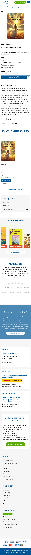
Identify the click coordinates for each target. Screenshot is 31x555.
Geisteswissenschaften (8, 209)
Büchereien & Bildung (9, 519)
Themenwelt (7, 471)
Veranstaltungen (8, 522)
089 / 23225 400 (8, 358)
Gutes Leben (7, 492)
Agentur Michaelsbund (10, 524)
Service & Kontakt (7, 362)
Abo (4, 503)
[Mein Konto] (13, 7)
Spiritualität (6, 206)
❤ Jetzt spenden (20, 2)
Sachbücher (6, 466)
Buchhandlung (7, 527)
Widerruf (18, 552)
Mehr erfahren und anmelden (16, 333)
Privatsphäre (24, 550)
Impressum (6, 550)
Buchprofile (6, 476)
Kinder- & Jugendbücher (10, 463)
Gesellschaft (6, 490)
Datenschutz (15, 550)
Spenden (7, 514)
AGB (23, 552)
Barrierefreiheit (10, 552)
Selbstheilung (6, 202)
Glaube (5, 474)
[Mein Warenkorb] (22, 7)
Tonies (5, 468)
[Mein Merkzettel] (18, 7)
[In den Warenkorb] (14, 77)
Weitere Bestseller (15, 252)
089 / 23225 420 (8, 406)
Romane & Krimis (8, 460)
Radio (4, 500)
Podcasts (5, 498)
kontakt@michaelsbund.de (12, 356)
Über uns (5, 516)
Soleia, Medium (7, 44)
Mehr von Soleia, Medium (15, 189)
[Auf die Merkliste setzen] (28, 77)
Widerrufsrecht (6, 386)
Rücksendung (16, 386)
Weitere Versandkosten (9, 384)
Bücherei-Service (8, 479)
